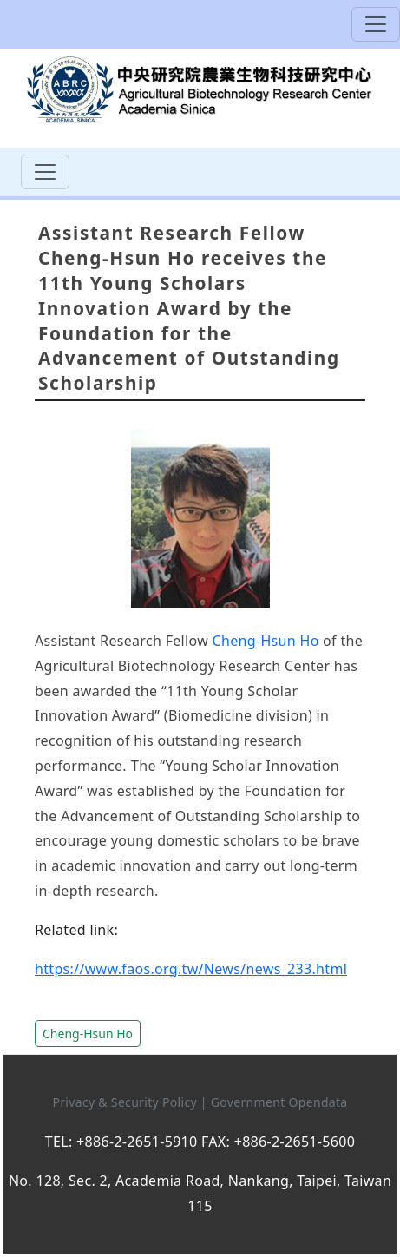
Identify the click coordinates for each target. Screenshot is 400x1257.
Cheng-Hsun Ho (266, 640)
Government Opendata (279, 1102)
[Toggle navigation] (375, 24)
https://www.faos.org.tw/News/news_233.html (191, 968)
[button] (88, 1032)
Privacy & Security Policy (126, 1102)
